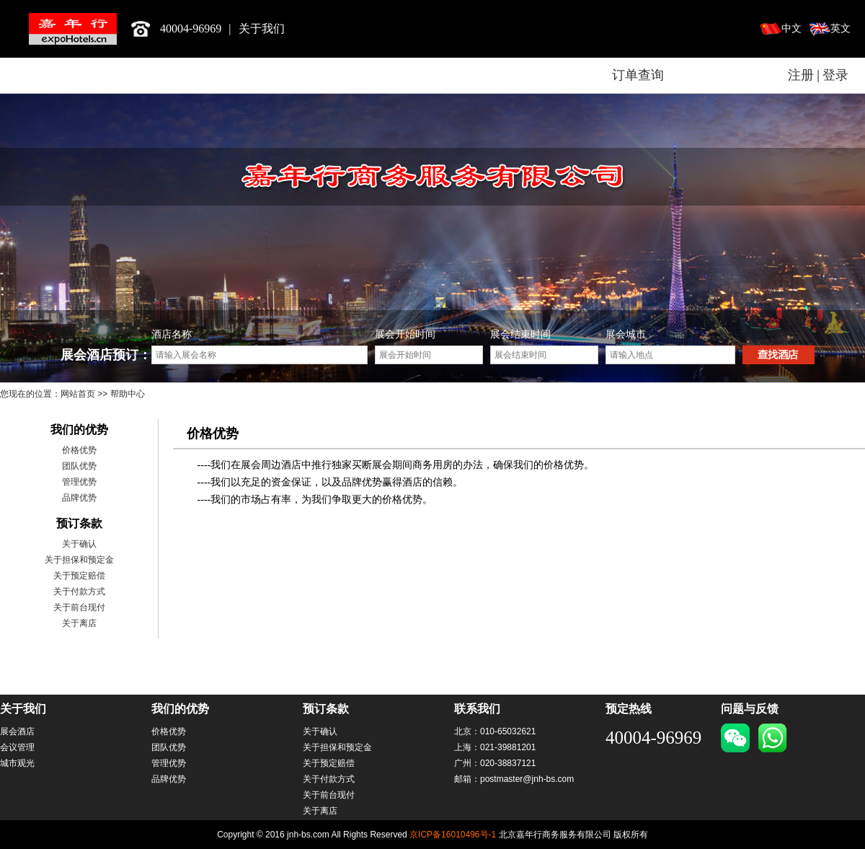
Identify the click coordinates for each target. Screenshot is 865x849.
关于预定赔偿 (79, 576)
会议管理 (17, 747)
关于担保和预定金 (79, 560)
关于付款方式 (79, 591)
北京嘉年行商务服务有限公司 (73, 29)
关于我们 (262, 28)
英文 (840, 28)
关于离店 (79, 623)
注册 (801, 75)
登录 (835, 75)
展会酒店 (17, 731)
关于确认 (79, 544)
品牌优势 (79, 498)
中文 (791, 28)
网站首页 (78, 394)
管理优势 (79, 482)
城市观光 (17, 763)
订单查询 (638, 75)
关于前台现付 (79, 607)
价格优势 (79, 450)
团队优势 (79, 466)
